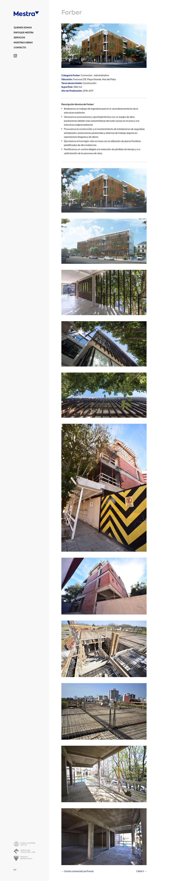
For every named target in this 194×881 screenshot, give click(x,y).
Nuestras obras (23, 43)
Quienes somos (23, 28)
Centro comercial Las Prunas (77, 871)
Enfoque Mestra (23, 33)
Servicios (19, 38)
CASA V (141, 871)
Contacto (20, 48)
